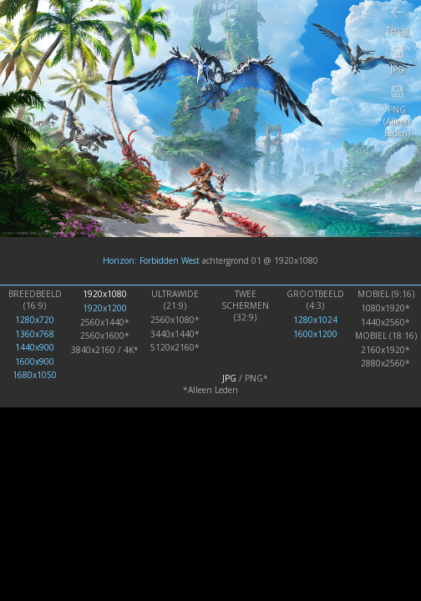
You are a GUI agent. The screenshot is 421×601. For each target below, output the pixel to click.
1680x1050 (35, 375)
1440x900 (34, 347)
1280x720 (34, 320)
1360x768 (34, 334)
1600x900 (34, 361)
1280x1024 (315, 320)
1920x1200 (105, 308)
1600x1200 (315, 334)
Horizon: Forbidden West (151, 260)
